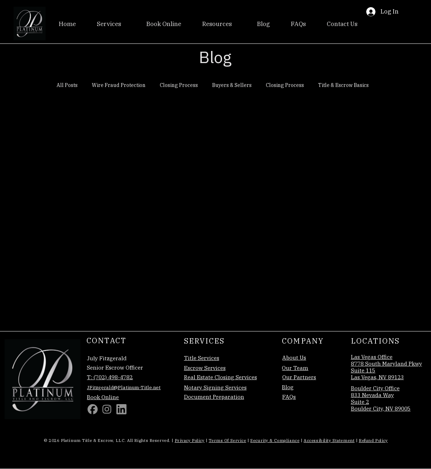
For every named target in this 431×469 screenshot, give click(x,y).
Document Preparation (214, 396)
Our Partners (299, 377)
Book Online (103, 397)
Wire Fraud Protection (119, 85)
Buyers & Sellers (232, 85)
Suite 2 (360, 401)
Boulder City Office (375, 388)
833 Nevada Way (372, 394)
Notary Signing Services (215, 387)
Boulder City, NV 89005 (381, 408)
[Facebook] (93, 409)
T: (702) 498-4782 (110, 377)
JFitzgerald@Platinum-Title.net (124, 387)
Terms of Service (227, 440)
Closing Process (179, 85)
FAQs (289, 396)
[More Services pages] (123, 24)
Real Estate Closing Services (220, 377)
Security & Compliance (274, 440)
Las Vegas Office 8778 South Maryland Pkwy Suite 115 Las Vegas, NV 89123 (386, 367)
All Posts (67, 85)
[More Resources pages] (234, 24)
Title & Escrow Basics (343, 85)
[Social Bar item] (107, 409)
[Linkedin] (121, 409)
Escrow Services (205, 367)
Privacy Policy (190, 440)
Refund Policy (373, 440)
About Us (294, 357)
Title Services (201, 357)
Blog (288, 387)
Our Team (295, 367)
